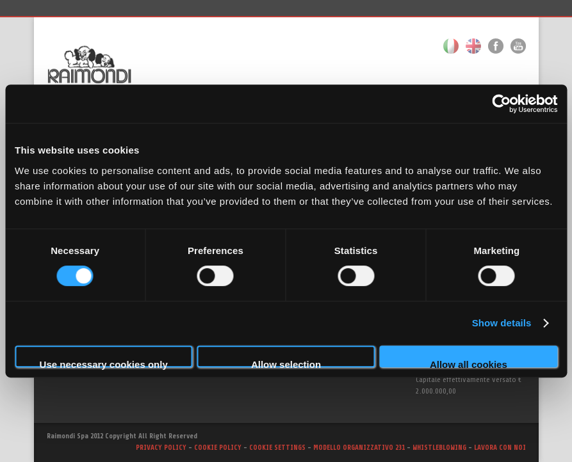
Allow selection (286, 363)
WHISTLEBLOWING (440, 447)
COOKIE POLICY (217, 447)
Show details (502, 322)
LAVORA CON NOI (500, 447)
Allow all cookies (468, 363)
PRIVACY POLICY (161, 447)
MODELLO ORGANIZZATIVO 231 (360, 447)
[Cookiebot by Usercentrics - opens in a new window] (501, 103)
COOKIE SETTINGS (277, 447)
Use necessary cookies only (104, 363)
